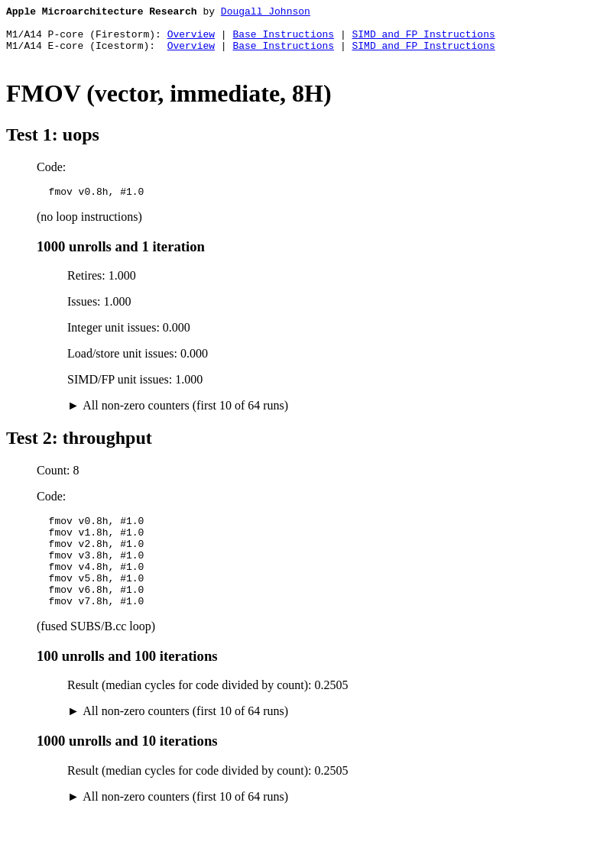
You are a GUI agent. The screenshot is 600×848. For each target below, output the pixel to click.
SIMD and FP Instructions (423, 40)
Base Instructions (283, 40)
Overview (191, 40)
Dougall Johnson (265, 13)
